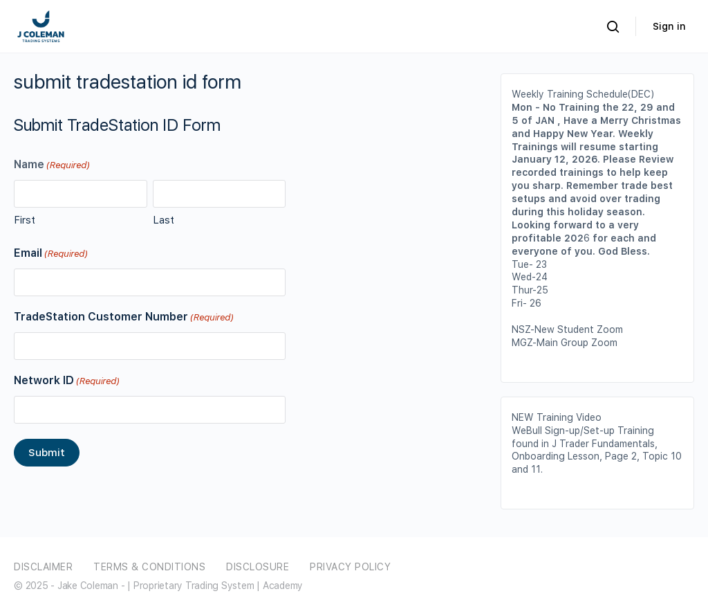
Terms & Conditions (149, 566)
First (24, 220)
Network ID (66, 381)
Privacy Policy (350, 566)
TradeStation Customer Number (123, 317)
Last (163, 220)
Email (50, 253)
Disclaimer (43, 566)
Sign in (669, 26)
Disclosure (257, 566)
